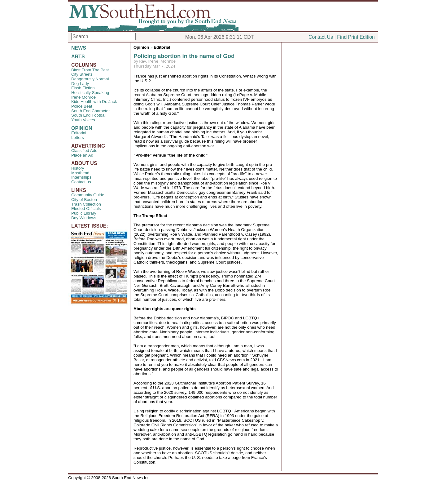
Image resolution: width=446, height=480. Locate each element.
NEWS (78, 48)
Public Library (83, 213)
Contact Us (320, 37)
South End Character (90, 111)
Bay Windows (83, 218)
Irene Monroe (83, 97)
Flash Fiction (83, 88)
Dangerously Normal (90, 79)
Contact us (81, 182)
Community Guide (87, 195)
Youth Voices (83, 120)
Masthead (80, 173)
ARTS (78, 56)
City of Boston (84, 199)
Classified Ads (84, 150)
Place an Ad (82, 155)
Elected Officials (86, 208)
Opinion (141, 47)
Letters (77, 137)
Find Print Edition (356, 37)
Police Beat (81, 106)
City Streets (82, 74)
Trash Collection (86, 204)
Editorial (78, 133)
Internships (81, 177)
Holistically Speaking (90, 92)
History (77, 168)
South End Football (88, 115)
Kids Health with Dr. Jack (94, 101)
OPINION (81, 128)
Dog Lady (80, 83)
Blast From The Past (90, 70)
